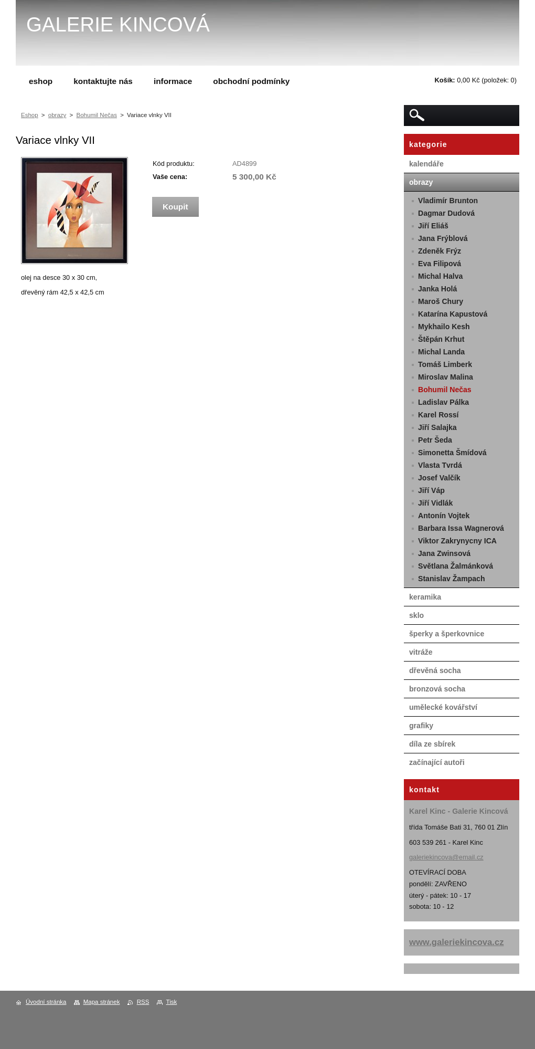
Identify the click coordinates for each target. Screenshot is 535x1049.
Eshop (29, 115)
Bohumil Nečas (97, 115)
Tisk (171, 1002)
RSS (143, 1002)
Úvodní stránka (46, 1002)
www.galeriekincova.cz (456, 942)
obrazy (57, 115)
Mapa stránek (101, 1002)
